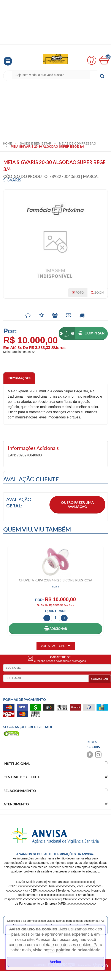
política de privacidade (78, 950)
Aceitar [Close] (56, 962)
